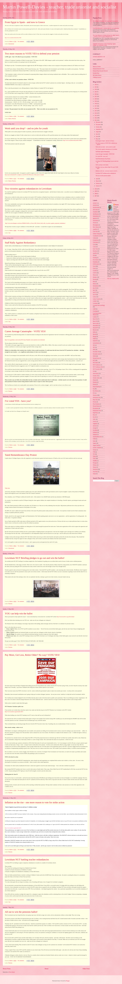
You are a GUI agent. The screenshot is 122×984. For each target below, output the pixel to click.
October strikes (96, 378)
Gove (94, 266)
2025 (96, 87)
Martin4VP (95, 327)
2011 (96, 120)
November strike (96, 354)
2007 (96, 196)
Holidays (95, 277)
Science (94, 421)
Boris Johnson (96, 227)
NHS (94, 349)
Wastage (95, 462)
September (98, 129)
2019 (96, 101)
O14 (94, 371)
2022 (96, 94)
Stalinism (95, 434)
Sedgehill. (95, 423)
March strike (95, 323)
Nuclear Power (96, 358)
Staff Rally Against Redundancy (20, 242)
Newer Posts (7, 969)
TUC (94, 454)
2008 (96, 193)
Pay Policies (95, 391)
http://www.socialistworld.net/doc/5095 (13, 37)
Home (46, 969)
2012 (96, 117)
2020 (96, 98)
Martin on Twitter (97, 66)
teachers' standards (97, 447)
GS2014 (94, 272)
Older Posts (86, 969)
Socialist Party (96, 73)
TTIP (94, 452)
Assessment (95, 220)
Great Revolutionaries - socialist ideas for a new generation (106, 28)
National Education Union (98, 68)
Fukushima (95, 262)
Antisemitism (96, 216)
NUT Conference (96, 364)
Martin (117, 204)
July (97, 134)
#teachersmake (96, 207)
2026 (96, 84)
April (97, 178)
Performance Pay (96, 397)
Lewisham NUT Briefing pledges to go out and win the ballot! (35, 558)
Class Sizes (95, 231)
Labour (94, 296)
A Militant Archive (97, 77)
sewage (94, 428)
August (97, 131)
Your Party (95, 471)
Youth (94, 473)
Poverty (94, 401)
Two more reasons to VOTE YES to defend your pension (32, 53)
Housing (95, 279)
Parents (94, 384)
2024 (96, 89)
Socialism (95, 430)
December (98, 122)
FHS (94, 255)
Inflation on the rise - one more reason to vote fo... (107, 171)
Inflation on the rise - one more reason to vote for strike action (34, 802)
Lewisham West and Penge (99, 305)
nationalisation (96, 343)
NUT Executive (96, 369)
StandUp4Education (97, 436)
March (97, 181)
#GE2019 (95, 205)
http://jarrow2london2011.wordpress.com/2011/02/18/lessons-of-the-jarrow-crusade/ (24, 174)
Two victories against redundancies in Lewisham (28, 188)
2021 (96, 96)
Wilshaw (95, 465)
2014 (96, 113)
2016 (96, 108)
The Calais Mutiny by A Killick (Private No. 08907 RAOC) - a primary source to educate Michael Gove (106, 36)
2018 (96, 103)
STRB (94, 438)
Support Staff (96, 445)
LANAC (95, 301)
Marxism (95, 330)
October (98, 127)
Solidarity (95, 432)
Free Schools (96, 259)
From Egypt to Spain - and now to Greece (25, 22)
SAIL (94, 419)
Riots (94, 415)
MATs (94, 332)
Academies (95, 211)
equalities (95, 253)
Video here (7, 488)
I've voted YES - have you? (18, 401)
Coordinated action (97, 235)
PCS (94, 393)
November (98, 124)
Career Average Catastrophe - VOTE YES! (25, 331)
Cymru (94, 246)
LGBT (94, 309)
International (11, 43)
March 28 (95, 321)
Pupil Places (95, 412)
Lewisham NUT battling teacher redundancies (27, 859)
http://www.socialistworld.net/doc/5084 (72, 140)
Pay (94, 388)
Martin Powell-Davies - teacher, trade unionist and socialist (59, 7)
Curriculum (95, 242)
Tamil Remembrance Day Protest (21, 455)
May (97, 138)
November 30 (96, 351)
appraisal (95, 218)
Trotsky (94, 449)
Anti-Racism (96, 214)
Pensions (14, 118)
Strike (94, 441)
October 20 (95, 375)
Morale (94, 334)
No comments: (21, 41)
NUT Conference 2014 (98, 367)
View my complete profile (113, 278)
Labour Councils (96, 299)
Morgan (94, 336)
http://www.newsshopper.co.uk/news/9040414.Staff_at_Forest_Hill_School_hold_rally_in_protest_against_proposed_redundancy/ (35, 223)
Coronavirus (95, 240)
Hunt (94, 281)
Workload (95, 469)
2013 (96, 115)
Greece (94, 268)
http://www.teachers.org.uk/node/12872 (14, 711)
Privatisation (95, 408)
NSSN (94, 356)
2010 (96, 188)
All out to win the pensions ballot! (21, 911)
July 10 (94, 288)
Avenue (94, 222)
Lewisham (95, 303)
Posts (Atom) (12, 972)
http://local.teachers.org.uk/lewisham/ (65, 616)
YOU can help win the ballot (18, 613)
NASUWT (95, 340)
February (98, 183)
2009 (96, 191)
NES (94, 345)
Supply (94, 443)
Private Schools (96, 406)
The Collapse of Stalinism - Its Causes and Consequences (105, 21)
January (98, 185)
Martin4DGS (96, 325)
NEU (94, 347)
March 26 (95, 319)
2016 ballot (95, 209)
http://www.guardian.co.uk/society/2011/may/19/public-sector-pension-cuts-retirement (25, 339)
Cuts (9, 232)
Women (94, 467)
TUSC (94, 458)
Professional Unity (97, 410)
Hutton (9, 118)
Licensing (95, 311)
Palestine (95, 382)
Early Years (95, 248)
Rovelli (94, 417)
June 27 (94, 292)
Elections (95, 251)
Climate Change (96, 233)
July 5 (94, 290)
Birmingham (95, 225)
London (94, 316)
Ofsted (94, 380)
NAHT (94, 338)
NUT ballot (95, 362)
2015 (96, 110)
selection (95, 425)
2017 (96, 106)
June (97, 136)
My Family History (97, 75)
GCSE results (96, 264)
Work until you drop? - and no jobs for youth (26, 128)
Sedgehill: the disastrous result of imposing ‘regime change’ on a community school (104, 44)
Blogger (68, 980)
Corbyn (94, 238)
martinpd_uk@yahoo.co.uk (99, 56)
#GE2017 (95, 203)
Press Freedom (96, 404)
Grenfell (95, 270)
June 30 (94, 294)
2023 (96, 91)
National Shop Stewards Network (100, 71)
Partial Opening (96, 386)
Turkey (94, 456)
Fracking (95, 257)
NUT (94, 360)
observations (95, 373)
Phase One (95, 399)
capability (95, 229)
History (94, 275)
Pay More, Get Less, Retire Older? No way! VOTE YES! (32, 655)
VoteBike (95, 460)
